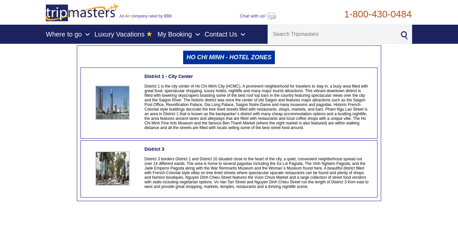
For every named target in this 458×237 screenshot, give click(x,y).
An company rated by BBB (145, 16)
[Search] (331, 34)
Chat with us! (258, 15)
